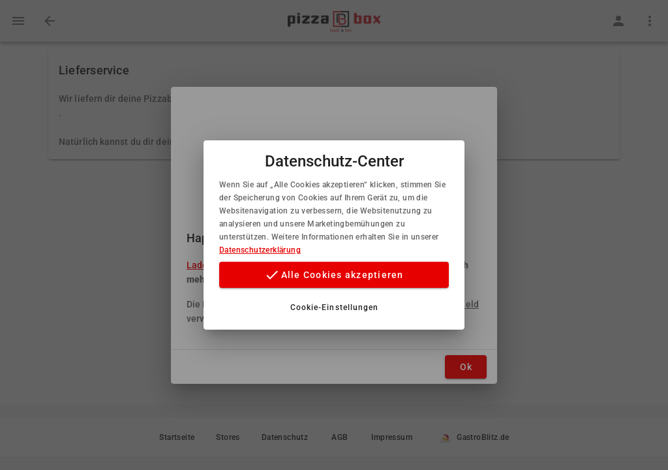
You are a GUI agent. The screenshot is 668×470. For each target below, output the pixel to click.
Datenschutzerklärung (260, 250)
